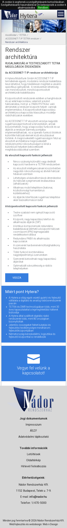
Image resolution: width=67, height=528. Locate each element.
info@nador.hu (38, 496)
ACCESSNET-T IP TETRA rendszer (22, 38)
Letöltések (33, 454)
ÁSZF (33, 430)
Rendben (43, 7)
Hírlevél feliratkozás (33, 466)
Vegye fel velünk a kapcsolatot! (33, 363)
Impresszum (33, 424)
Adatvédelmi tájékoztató (33, 436)
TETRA (22, 35)
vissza (17, 277)
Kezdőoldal (10, 35)
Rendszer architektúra (16, 42)
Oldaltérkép (33, 460)
